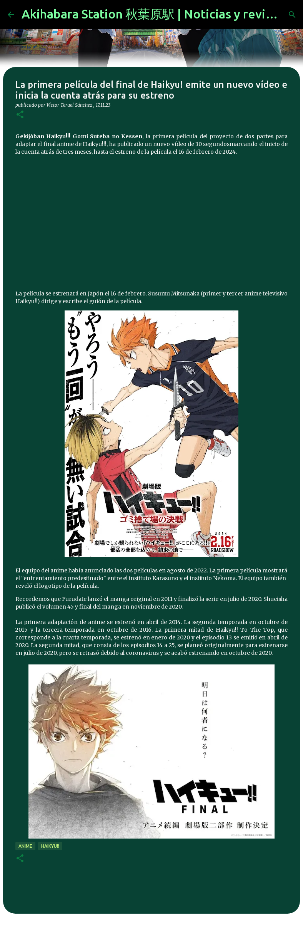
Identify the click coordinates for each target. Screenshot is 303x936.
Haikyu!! (50, 846)
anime (25, 846)
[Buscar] (292, 14)
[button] (20, 115)
